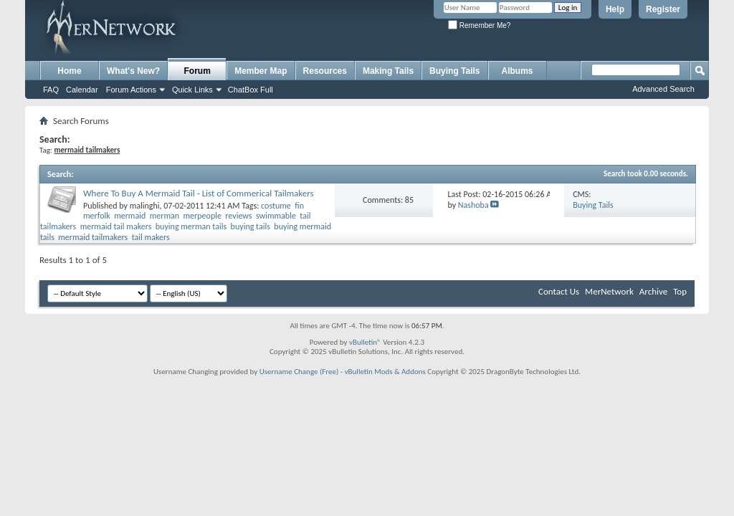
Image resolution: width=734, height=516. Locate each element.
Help (615, 9)
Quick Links (192, 89)
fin (299, 206)
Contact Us (558, 291)
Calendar (82, 89)
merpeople (202, 216)
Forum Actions (131, 89)
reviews (238, 216)
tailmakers (58, 226)
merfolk (96, 216)
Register (663, 9)
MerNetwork (609, 291)
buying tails (250, 226)
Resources (325, 71)
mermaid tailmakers (93, 237)
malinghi (145, 206)
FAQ (51, 89)
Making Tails (388, 71)
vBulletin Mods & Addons (385, 371)
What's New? (133, 71)
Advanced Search (663, 89)
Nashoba (473, 205)
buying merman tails (191, 226)
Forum (197, 71)
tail (305, 216)
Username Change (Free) (299, 371)
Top (680, 291)
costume (276, 206)
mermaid (130, 216)
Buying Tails (454, 71)
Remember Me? (479, 25)
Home (69, 71)
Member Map (260, 71)
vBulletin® (365, 342)
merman (164, 216)
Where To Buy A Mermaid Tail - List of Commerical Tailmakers (198, 193)
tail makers (151, 237)
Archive (653, 291)
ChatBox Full (250, 89)
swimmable (276, 216)
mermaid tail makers (116, 226)
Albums (517, 71)
